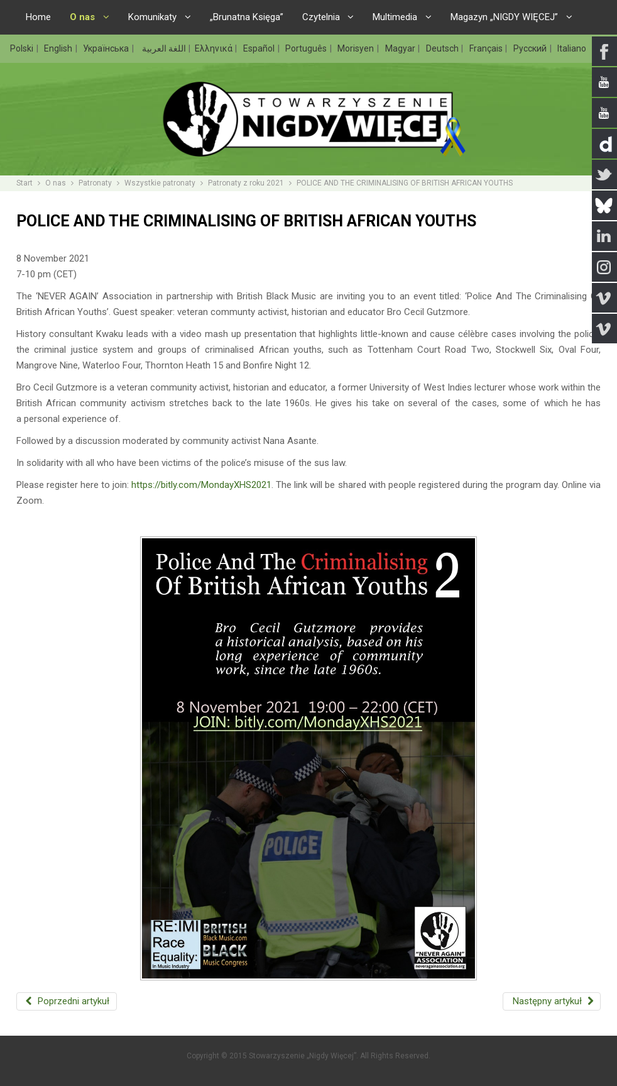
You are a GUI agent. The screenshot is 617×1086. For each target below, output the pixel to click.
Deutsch (443, 48)
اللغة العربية (163, 48)
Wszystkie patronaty (159, 183)
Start (24, 183)
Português (307, 48)
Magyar (401, 48)
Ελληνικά (214, 48)
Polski (22, 48)
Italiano (571, 48)
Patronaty (95, 183)
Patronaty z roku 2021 (246, 183)
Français (487, 48)
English (59, 48)
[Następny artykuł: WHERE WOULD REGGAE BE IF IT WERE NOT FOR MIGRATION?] (552, 1001)
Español (259, 48)
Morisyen (356, 48)
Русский (531, 48)
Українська (107, 48)
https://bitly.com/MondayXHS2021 (201, 484)
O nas (55, 183)
